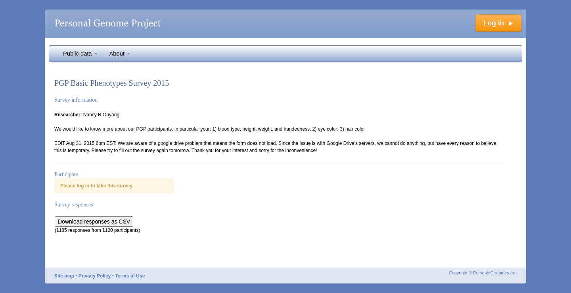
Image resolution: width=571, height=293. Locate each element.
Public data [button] (80, 53)
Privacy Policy (95, 276)
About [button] (119, 53)
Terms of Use (130, 276)
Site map (64, 276)
